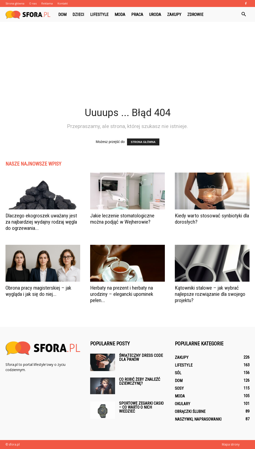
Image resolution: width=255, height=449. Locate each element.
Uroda (155, 14)
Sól (178, 373)
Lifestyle (99, 14)
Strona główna (14, 3)
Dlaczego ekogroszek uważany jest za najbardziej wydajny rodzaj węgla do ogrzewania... (41, 222)
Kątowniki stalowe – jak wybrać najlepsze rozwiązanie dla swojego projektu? (210, 294)
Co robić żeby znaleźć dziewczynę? (139, 381)
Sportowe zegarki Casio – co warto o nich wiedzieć (141, 407)
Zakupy (174, 14)
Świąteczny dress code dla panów (141, 357)
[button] (244, 14)
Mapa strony (231, 444)
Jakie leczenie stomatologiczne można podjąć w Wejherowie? (122, 219)
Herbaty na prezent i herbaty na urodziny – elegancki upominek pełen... (121, 294)
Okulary (182, 403)
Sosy (179, 388)
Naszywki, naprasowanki (198, 419)
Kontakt (63, 3)
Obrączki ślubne (190, 411)
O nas (33, 3)
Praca (137, 14)
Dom (62, 14)
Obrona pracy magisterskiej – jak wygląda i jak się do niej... (38, 291)
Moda (120, 14)
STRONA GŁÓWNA (143, 141)
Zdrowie (195, 14)
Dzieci (78, 14)
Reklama (47, 3)
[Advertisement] (127, 69)
